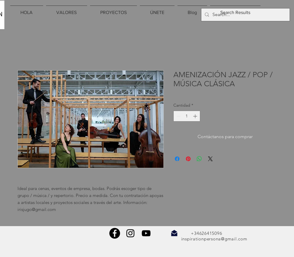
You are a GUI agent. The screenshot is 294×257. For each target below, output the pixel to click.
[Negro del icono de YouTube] (146, 233)
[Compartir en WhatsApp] (199, 158)
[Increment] (195, 116)
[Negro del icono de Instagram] (130, 233)
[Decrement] (178, 116)
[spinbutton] (187, 116)
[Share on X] (210, 158)
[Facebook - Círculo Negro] (114, 233)
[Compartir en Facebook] (177, 158)
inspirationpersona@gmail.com (214, 239)
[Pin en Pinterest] (188, 158)
